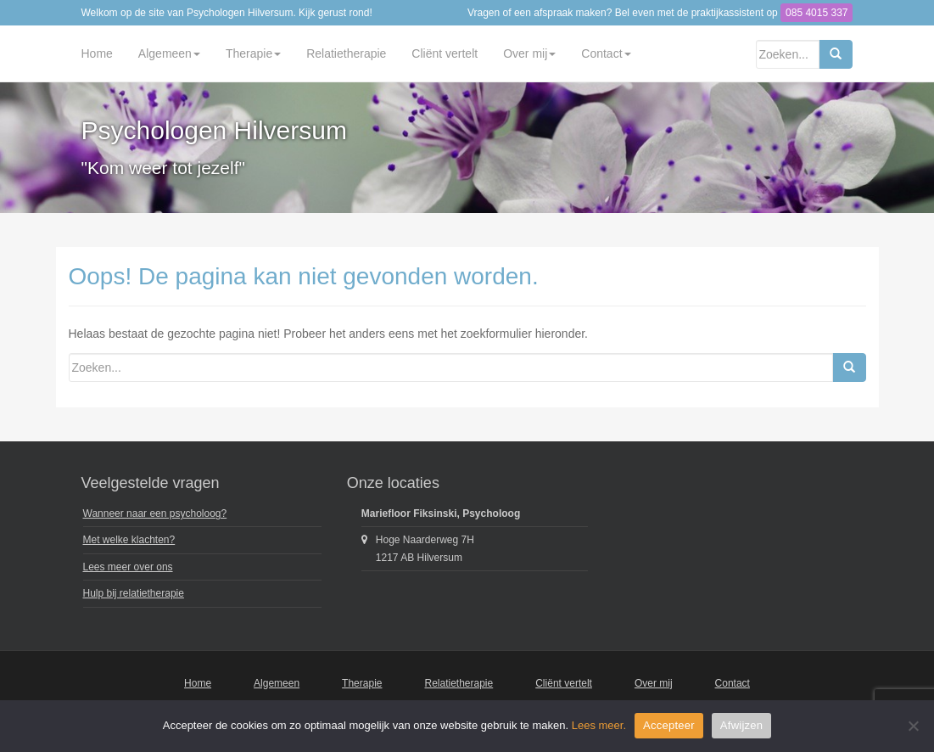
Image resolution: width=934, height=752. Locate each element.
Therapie (253, 53)
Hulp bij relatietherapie (133, 593)
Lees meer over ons (128, 567)
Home (97, 53)
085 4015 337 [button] (816, 13)
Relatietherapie (346, 53)
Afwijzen (741, 725)
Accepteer (669, 725)
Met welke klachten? (129, 540)
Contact (605, 53)
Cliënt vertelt (444, 53)
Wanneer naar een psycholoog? (155, 513)
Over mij (529, 53)
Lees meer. (599, 725)
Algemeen (169, 53)
